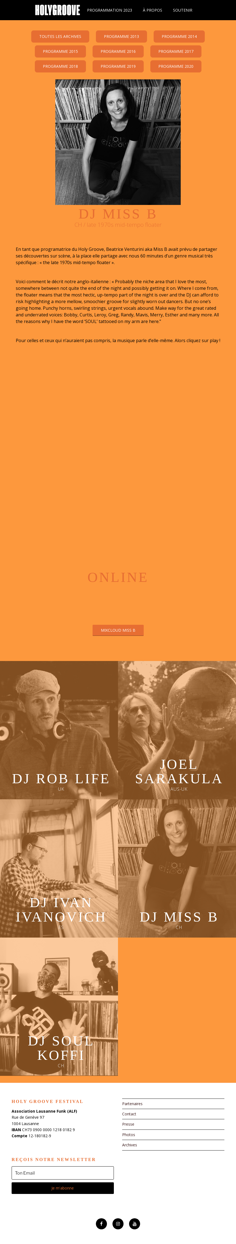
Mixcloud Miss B (118, 630)
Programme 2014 (179, 36)
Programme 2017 (175, 51)
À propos (152, 10)
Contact (129, 1114)
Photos (128, 1134)
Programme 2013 (121, 36)
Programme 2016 (118, 51)
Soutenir (182, 10)
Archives (129, 1144)
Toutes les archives (60, 36)
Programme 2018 (60, 66)
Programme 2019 (118, 66)
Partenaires (132, 1103)
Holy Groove (57, 10)
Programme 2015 (60, 51)
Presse (128, 1124)
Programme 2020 (175, 66)
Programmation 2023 (109, 10)
